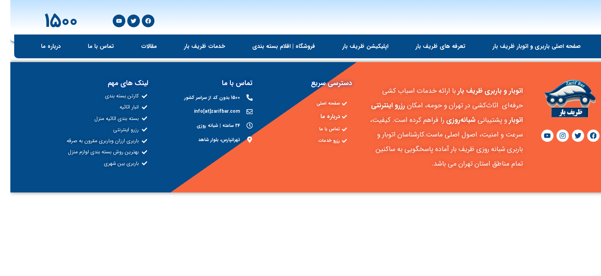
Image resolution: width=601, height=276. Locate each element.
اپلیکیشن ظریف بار (355, 46)
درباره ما (40, 46)
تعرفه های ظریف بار (430, 46)
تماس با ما (90, 46)
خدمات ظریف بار (194, 46)
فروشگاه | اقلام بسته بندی (273, 46)
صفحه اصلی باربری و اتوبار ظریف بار (526, 46)
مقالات (138, 46)
